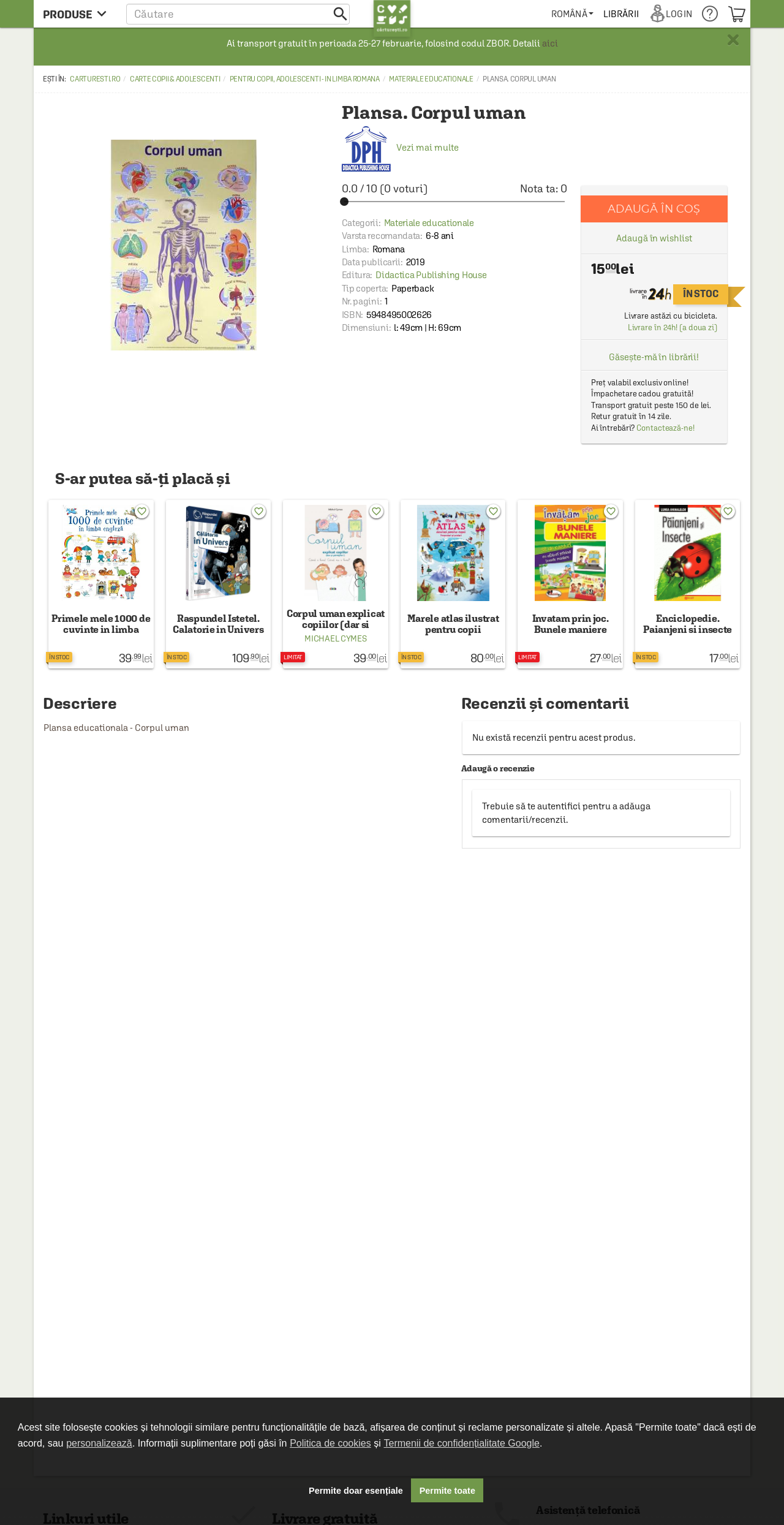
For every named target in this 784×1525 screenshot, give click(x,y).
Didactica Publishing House (430, 275)
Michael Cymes (335, 638)
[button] (238, 14)
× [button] (733, 40)
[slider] (454, 201)
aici (550, 43)
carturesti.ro (95, 79)
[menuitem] (572, 14)
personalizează (99, 1443)
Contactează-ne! (665, 428)
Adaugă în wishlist (654, 238)
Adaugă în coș (654, 208)
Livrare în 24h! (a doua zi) (672, 327)
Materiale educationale (431, 79)
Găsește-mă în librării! (654, 357)
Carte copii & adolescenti (175, 79)
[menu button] (78, 14)
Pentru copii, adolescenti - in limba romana (305, 79)
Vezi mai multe (400, 147)
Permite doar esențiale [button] (356, 1491)
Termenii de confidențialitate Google (462, 1443)
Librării (621, 14)
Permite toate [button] (447, 1491)
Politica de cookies (330, 1443)
